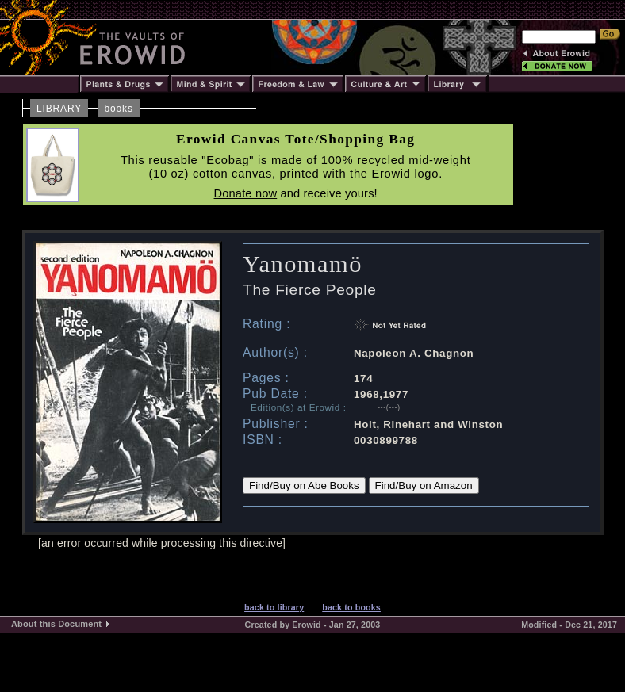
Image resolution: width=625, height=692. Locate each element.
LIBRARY (59, 108)
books (119, 108)
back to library (274, 607)
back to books (351, 607)
